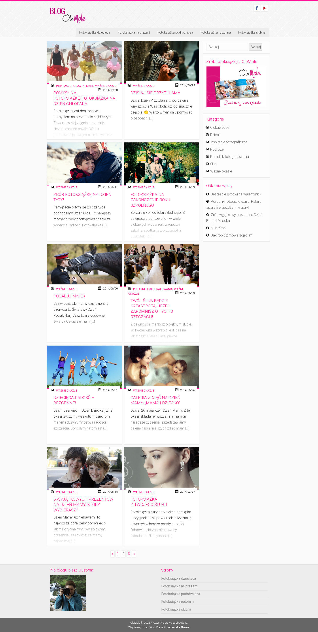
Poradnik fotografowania (153, 289)
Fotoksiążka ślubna (251, 32)
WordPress (156, 627)
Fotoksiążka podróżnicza (175, 32)
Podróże (217, 149)
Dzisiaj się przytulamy (155, 93)
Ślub (213, 164)
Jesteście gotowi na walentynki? (236, 194)
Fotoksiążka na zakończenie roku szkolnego (150, 200)
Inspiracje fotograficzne (75, 85)
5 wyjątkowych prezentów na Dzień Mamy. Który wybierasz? (83, 505)
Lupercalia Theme (178, 627)
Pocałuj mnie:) (69, 296)
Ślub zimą (218, 228)
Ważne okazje (105, 85)
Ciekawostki (219, 127)
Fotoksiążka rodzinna (216, 32)
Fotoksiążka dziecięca (94, 32)
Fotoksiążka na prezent (134, 32)
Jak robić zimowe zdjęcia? (231, 235)
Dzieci (215, 135)
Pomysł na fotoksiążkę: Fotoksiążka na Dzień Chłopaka (84, 98)
